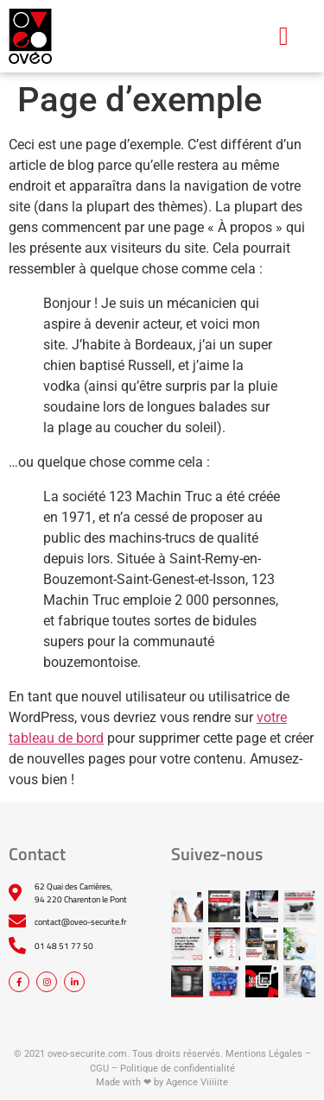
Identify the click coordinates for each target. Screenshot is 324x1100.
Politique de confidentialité (177, 1068)
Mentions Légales (264, 1053)
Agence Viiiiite (197, 1082)
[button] (283, 35)
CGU (99, 1068)
